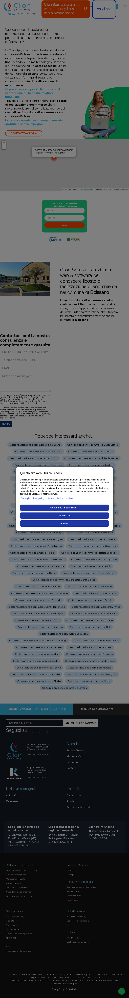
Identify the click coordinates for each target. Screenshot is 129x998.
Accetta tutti (64, 515)
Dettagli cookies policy (32, 498)
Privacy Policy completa (60, 498)
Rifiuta (64, 523)
